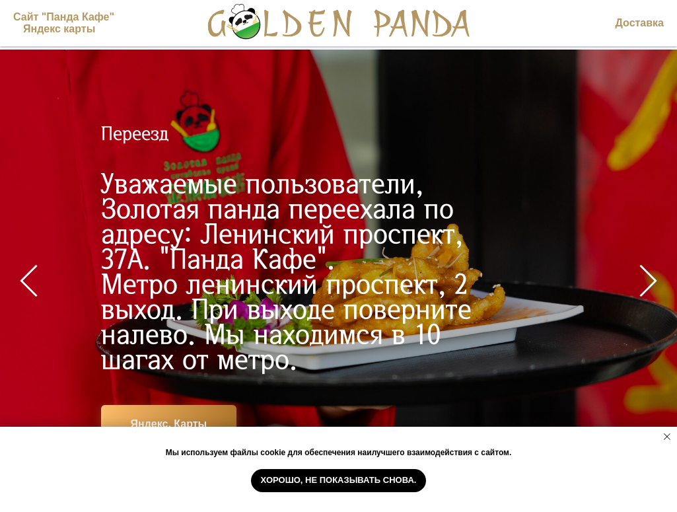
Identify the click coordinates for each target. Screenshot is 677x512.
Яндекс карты (59, 28)
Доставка (639, 22)
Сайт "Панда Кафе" (63, 16)
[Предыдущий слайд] (29, 280)
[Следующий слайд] (648, 280)
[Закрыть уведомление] (667, 436)
